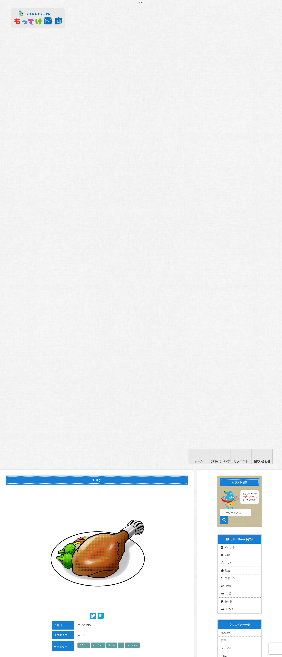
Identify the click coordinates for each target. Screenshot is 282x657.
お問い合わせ (261, 461)
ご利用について (220, 461)
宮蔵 (223, 640)
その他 (227, 609)
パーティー (98, 645)
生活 (226, 593)
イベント (228, 547)
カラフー (84, 645)
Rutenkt (225, 632)
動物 (226, 585)
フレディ (226, 647)
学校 (226, 562)
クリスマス (132, 645)
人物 (225, 555)
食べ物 (111, 645)
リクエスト (241, 461)
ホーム (199, 461)
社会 (225, 570)
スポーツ (228, 578)
